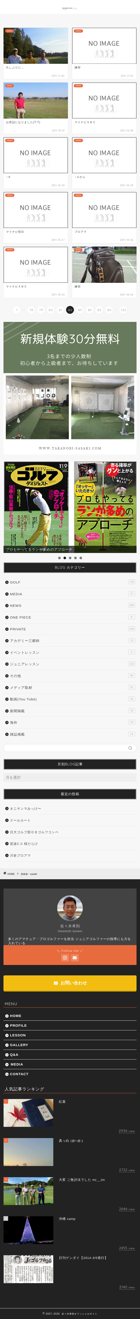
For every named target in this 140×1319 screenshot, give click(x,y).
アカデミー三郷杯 (72, 640)
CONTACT (19, 1074)
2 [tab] (65, 558)
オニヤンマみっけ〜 (25, 808)
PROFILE (18, 1025)
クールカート (20, 820)
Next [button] (130, 506)
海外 (72, 722)
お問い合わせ (70, 982)
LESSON (18, 1035)
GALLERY (19, 1045)
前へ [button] (9, 506)
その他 (72, 675)
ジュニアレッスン (72, 663)
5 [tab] (81, 558)
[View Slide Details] (70, 507)
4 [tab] (75, 558)
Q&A (14, 1054)
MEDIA (72, 593)
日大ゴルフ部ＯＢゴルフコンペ (34, 832)
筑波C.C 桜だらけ (24, 844)
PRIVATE (72, 628)
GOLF (72, 582)
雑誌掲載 (72, 734)
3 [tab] (70, 558)
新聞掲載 (72, 710)
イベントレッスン (72, 652)
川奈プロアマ (20, 855)
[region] (70, 507)
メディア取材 (72, 687)
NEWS (72, 605)
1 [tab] (59, 558)
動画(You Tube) (72, 698)
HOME (16, 1016)
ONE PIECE (72, 617)
